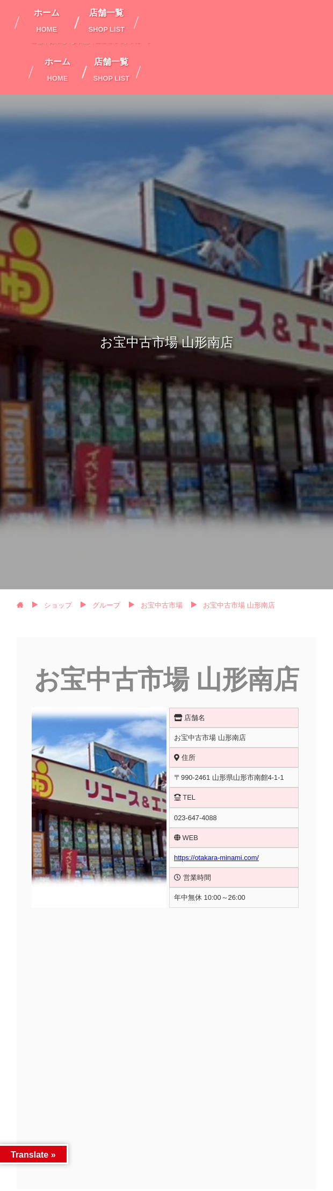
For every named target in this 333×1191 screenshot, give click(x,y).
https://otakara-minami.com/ (216, 858)
